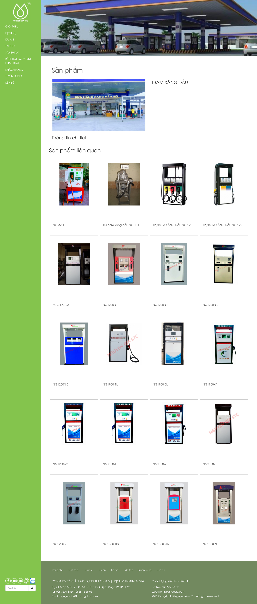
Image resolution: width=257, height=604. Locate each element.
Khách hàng (14, 69)
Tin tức (10, 46)
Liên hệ (9, 82)
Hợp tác (128, 569)
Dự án (9, 39)
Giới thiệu (11, 26)
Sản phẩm (12, 52)
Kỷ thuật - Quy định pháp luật (18, 61)
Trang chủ (57, 569)
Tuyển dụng (13, 76)
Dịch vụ (10, 33)
